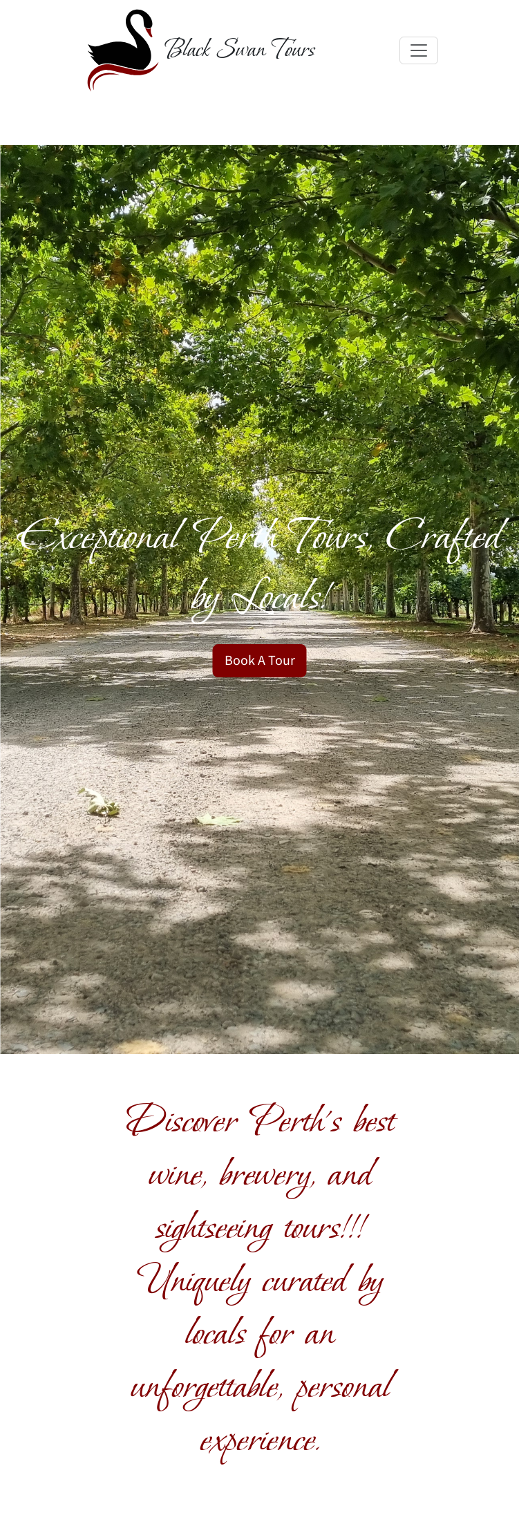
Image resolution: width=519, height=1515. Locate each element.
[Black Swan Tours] (198, 50)
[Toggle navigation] (418, 50)
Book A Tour (260, 660)
